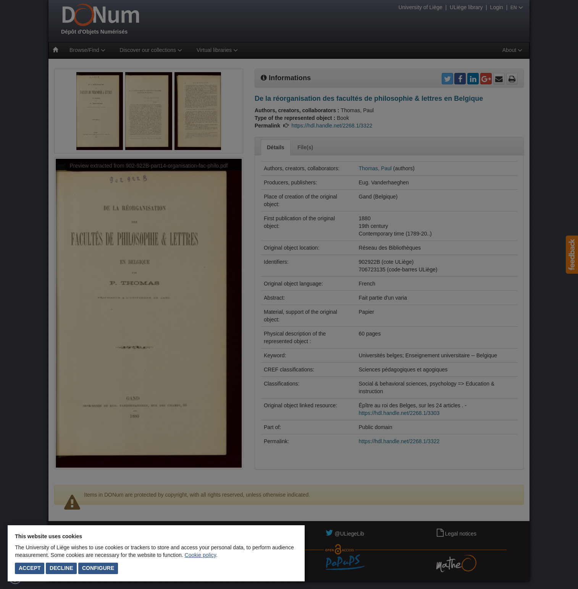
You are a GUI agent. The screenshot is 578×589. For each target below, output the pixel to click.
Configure (98, 568)
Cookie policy (200, 555)
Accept (30, 568)
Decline (61, 568)
